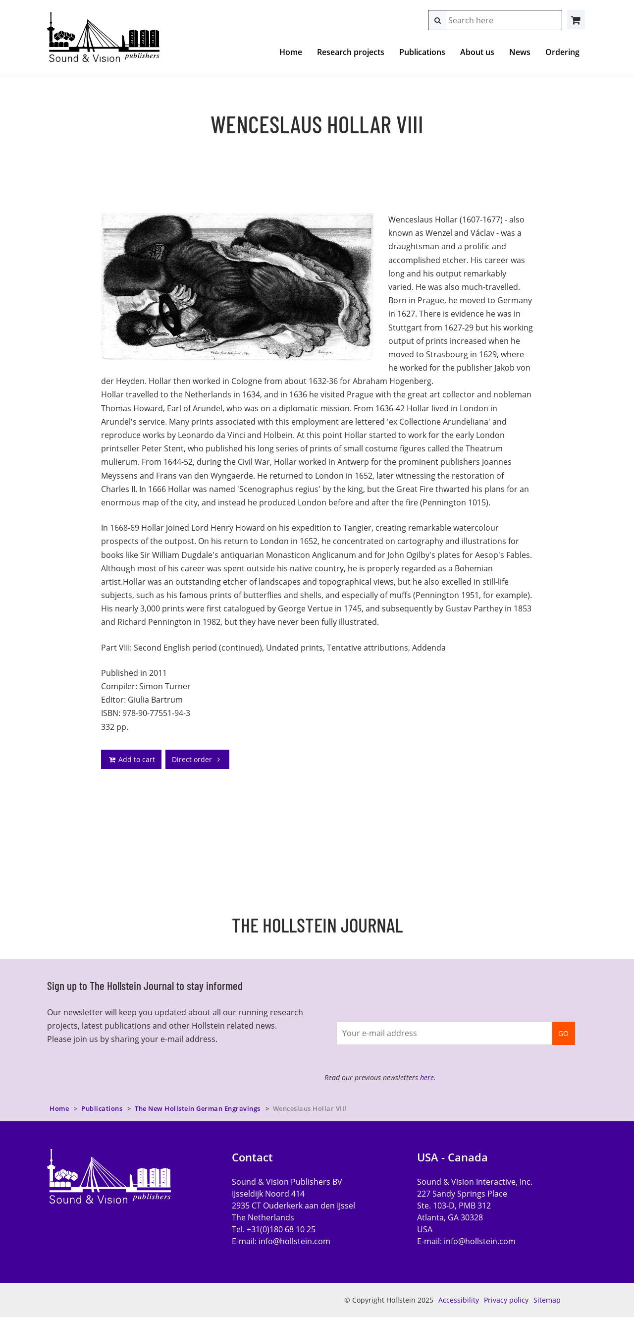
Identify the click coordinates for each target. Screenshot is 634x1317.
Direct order (197, 759)
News (519, 52)
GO (563, 1033)
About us (477, 52)
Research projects (350, 52)
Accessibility (458, 1300)
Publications (422, 52)
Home (290, 52)
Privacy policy (506, 1300)
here (427, 1077)
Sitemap (547, 1300)
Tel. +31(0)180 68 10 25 (274, 1229)
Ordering (562, 52)
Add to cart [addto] (131, 759)
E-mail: (281, 1241)
